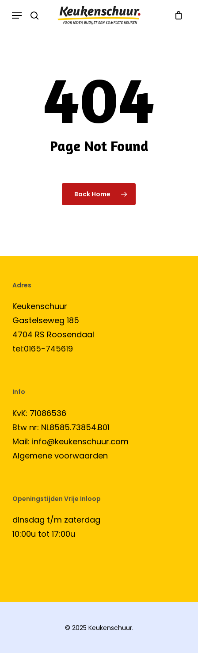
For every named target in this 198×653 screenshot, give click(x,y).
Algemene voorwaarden (60, 455)
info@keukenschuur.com (80, 441)
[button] (17, 15)
